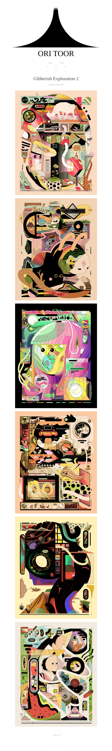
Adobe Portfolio (58, 745)
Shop (62, 63)
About (50, 63)
